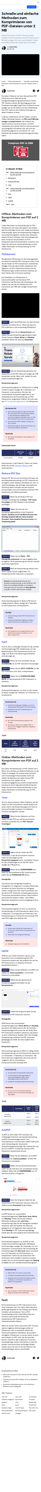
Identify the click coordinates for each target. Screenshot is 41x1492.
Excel (17, 1405)
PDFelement (12, 178)
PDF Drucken (6, 1413)
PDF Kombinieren (7, 1411)
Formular (32, 1399)
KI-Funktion (33, 1397)
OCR (16, 1402)
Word (3, 1405)
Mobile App (32, 1402)
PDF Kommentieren (21, 1411)
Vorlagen (18, 1413)
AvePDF (10, 201)
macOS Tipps (19, 1408)
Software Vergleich (8, 1399)
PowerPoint (32, 1405)
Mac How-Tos (33, 1408)
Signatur (4, 1402)
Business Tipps (6, 1408)
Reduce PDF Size (13, 181)
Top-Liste (18, 1397)
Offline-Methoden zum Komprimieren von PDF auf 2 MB (22, 173)
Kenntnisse (19, 1399)
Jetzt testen (31, 7)
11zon (9, 194)
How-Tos (4, 1397)
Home (4, 81)
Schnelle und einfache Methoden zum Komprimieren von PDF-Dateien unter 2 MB (20, 83)
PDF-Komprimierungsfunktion (15, 401)
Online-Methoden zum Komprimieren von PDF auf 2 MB (22, 189)
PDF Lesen (32, 1411)
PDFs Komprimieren (14, 81)
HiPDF (10, 197)
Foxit (9, 185)
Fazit (12, 204)
